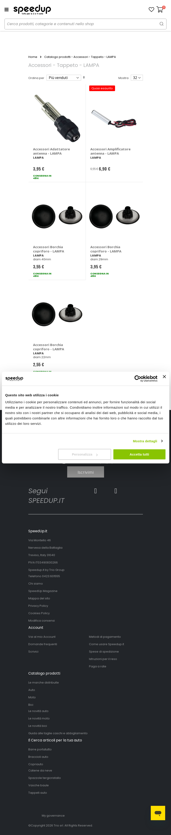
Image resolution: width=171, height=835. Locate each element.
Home (32, 57)
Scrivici (33, 651)
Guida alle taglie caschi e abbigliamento (58, 733)
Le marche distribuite (43, 682)
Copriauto (35, 764)
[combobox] (85, 24)
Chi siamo (35, 583)
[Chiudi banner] (164, 378)
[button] (151, 9)
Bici (30, 705)
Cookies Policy (39, 613)
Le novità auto (38, 711)
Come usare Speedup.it (106, 644)
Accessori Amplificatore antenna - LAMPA (110, 151)
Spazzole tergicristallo (44, 778)
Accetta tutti (139, 454)
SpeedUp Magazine (43, 591)
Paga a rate (97, 666)
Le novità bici (37, 726)
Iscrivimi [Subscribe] (86, 472)
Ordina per (36, 78)
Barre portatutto (40, 749)
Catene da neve (40, 770)
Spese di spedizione (104, 651)
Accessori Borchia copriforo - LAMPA (48, 249)
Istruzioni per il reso (103, 659)
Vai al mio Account (42, 637)
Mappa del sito (39, 598)
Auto (31, 690)
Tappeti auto (37, 793)
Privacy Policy (38, 606)
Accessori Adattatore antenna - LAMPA (51, 151)
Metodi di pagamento (105, 637)
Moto (32, 697)
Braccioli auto (38, 757)
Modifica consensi (41, 620)
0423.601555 (51, 576)
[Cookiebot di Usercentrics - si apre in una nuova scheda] (138, 378)
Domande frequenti (42, 644)
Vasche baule (38, 785)
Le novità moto (39, 718)
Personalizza (85, 454)
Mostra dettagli (145, 441)
